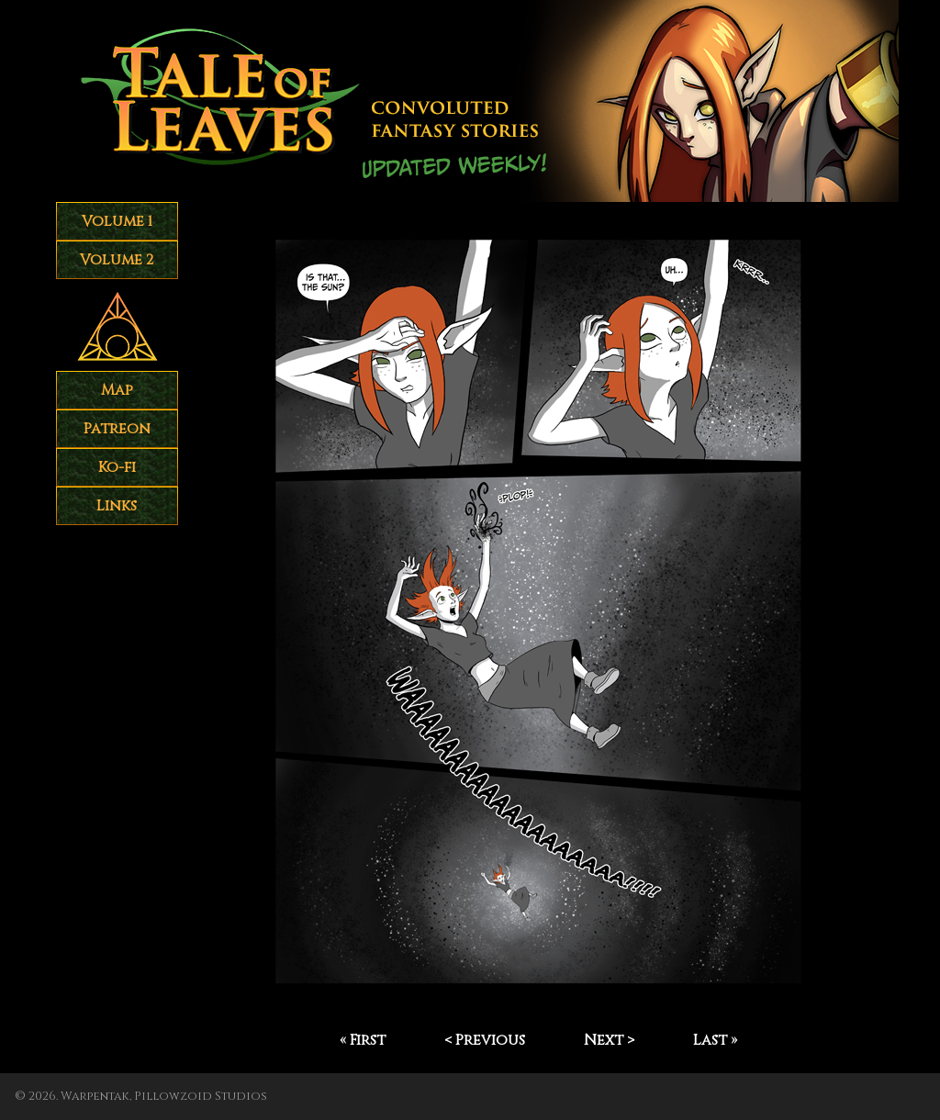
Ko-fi (117, 467)
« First (363, 1040)
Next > (609, 1040)
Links (116, 506)
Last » (715, 1040)
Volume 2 (116, 260)
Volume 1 (117, 221)
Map (117, 390)
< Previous (484, 1040)
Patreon (117, 429)
